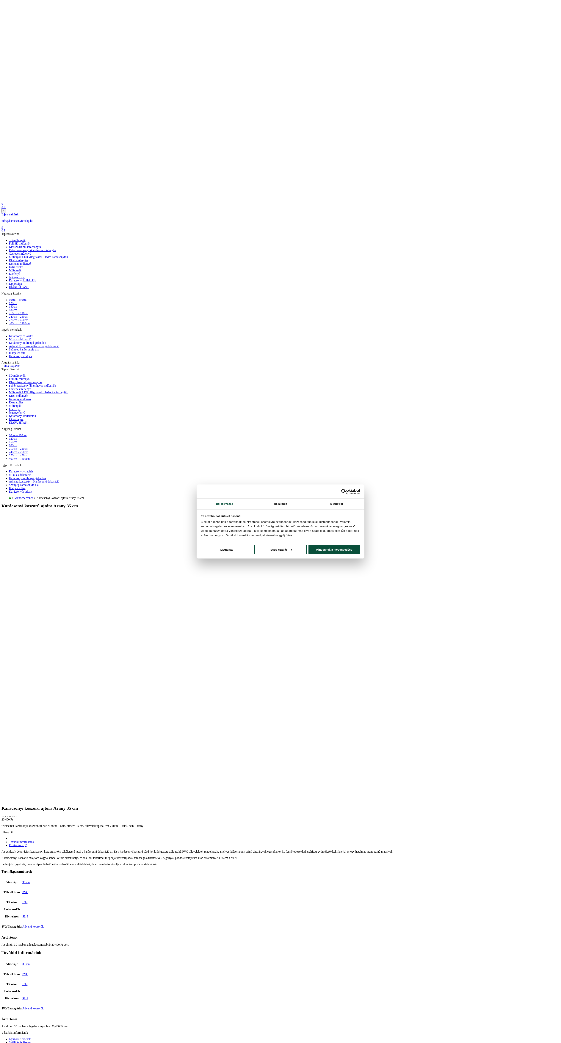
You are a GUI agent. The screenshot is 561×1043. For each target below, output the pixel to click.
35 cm (26, 882)
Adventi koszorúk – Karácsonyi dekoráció (34, 346)
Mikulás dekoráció (20, 339)
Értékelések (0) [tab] (18, 845)
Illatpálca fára (17, 352)
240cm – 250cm (18, 316)
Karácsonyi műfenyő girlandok (27, 342)
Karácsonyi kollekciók (22, 280)
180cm (13, 309)
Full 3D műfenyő (19, 243)
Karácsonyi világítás (21, 336)
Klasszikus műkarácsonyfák (25, 246)
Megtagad (226, 549)
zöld (25, 902)
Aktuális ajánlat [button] (10, 365)
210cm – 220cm (18, 313)
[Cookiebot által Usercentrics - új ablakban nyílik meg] (344, 491)
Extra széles (16, 267)
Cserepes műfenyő (20, 253)
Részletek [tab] (280, 503)
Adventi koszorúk (33, 926)
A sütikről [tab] (336, 503)
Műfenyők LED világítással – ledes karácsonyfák (38, 257)
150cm (13, 306)
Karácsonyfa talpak (20, 356)
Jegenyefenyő (17, 277)
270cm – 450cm (18, 320)
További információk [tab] (21, 841)
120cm (13, 303)
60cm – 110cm (18, 299)
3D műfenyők (17, 240)
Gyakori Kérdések (20, 1039)
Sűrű (25, 916)
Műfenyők (15, 270)
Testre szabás (280, 549)
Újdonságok (16, 283)
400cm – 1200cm (19, 323)
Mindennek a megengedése (334, 549)
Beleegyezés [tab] (224, 503)
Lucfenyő (14, 273)
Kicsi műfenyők (18, 260)
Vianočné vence (23, 497)
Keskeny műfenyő (20, 263)
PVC (25, 892)
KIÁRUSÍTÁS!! (19, 287)
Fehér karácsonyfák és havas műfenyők (32, 250)
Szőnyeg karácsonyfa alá (24, 349)
